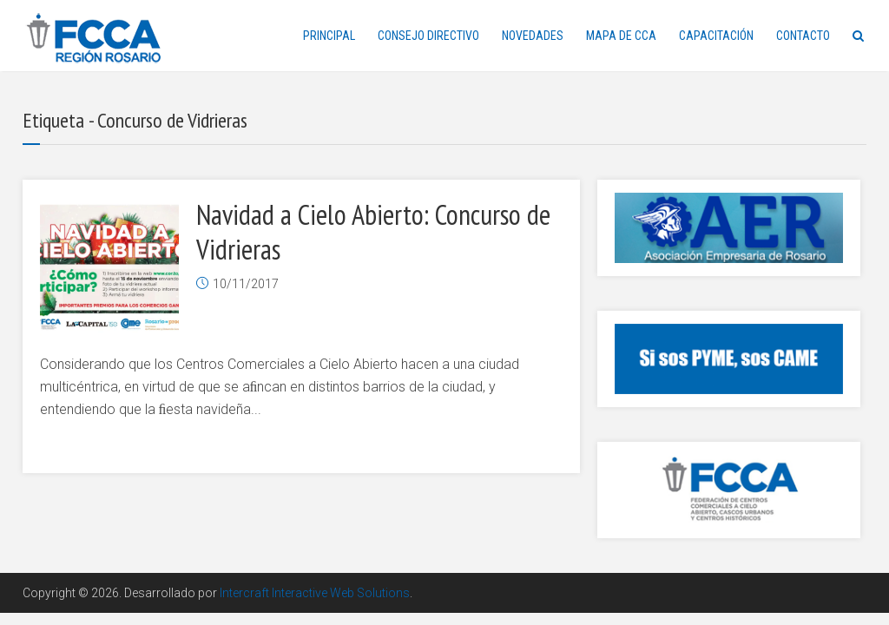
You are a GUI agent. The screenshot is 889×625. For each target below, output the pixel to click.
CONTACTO (803, 36)
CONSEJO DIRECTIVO (428, 36)
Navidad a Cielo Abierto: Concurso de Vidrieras (373, 231)
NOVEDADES (532, 36)
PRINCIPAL (329, 36)
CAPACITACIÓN (716, 36)
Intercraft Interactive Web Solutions (315, 593)
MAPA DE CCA (621, 36)
